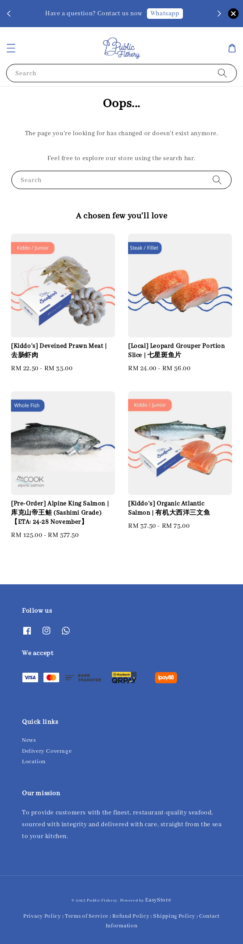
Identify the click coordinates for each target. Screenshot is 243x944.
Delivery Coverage (46, 751)
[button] (11, 48)
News (29, 740)
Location (34, 761)
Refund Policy (130, 916)
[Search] (222, 72)
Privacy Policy (42, 916)
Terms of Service (86, 916)
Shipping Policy (174, 916)
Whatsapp (164, 14)
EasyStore (158, 900)
